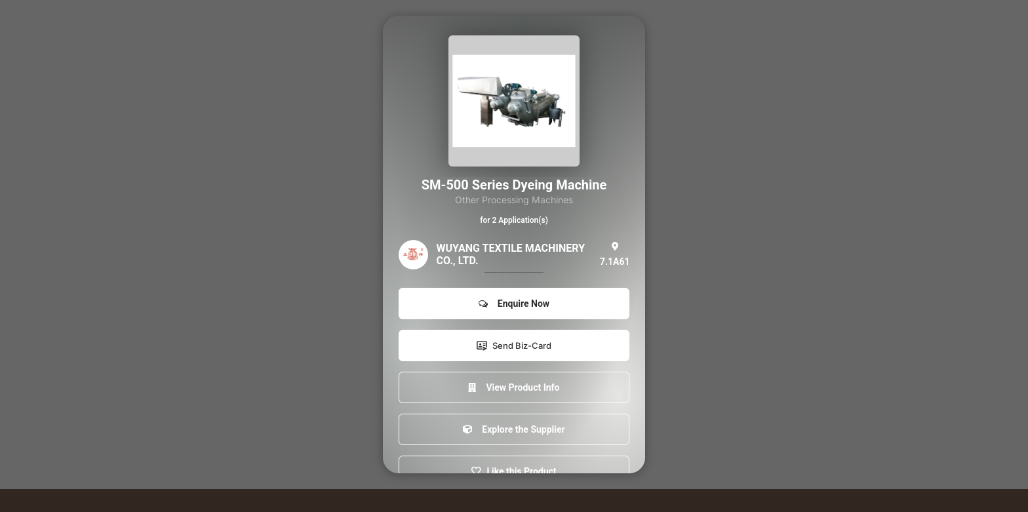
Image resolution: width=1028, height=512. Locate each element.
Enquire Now (514, 303)
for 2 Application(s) (514, 220)
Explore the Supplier (513, 429)
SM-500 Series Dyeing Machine (514, 185)
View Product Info (513, 387)
